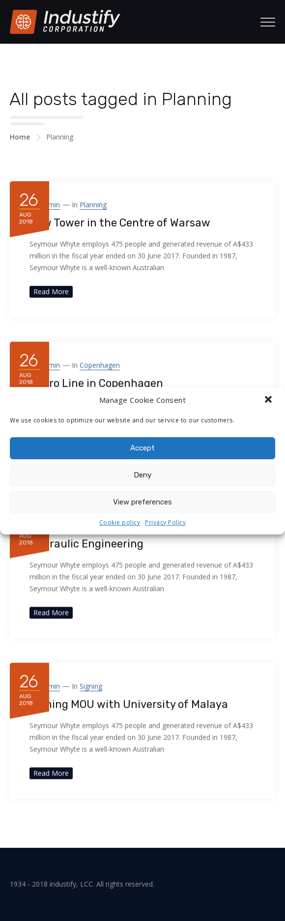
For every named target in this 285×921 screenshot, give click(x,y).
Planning (93, 204)
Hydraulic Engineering (86, 543)
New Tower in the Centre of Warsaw (119, 222)
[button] (269, 400)
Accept (142, 448)
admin (50, 204)
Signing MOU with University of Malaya (128, 704)
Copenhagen (100, 364)
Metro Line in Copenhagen (96, 383)
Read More (51, 291)
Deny (142, 475)
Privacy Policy (165, 522)
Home (20, 136)
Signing (91, 686)
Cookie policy (120, 522)
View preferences (142, 502)
